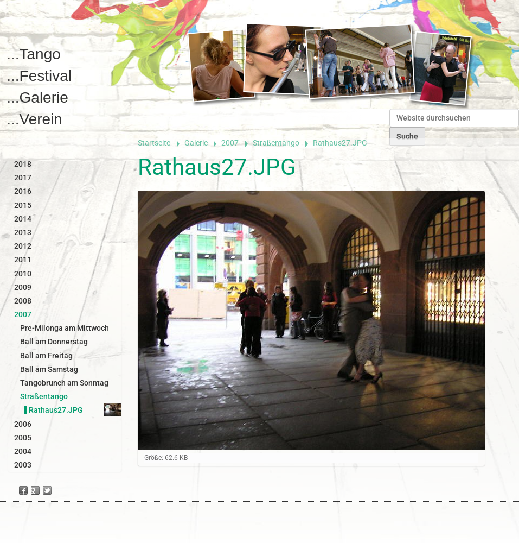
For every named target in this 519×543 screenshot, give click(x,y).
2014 (22, 218)
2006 (22, 424)
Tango (40, 54)
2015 (22, 205)
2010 (22, 273)
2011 (22, 259)
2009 (22, 287)
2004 (22, 451)
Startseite (154, 142)
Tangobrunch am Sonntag (64, 382)
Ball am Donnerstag (54, 341)
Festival (46, 75)
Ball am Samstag (49, 369)
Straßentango (276, 142)
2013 (22, 232)
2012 (22, 246)
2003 (22, 464)
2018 (22, 164)
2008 (22, 300)
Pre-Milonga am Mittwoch (64, 328)
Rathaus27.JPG (56, 410)
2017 (22, 177)
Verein (41, 119)
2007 (230, 142)
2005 (22, 437)
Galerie (44, 97)
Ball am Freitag (46, 355)
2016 (22, 191)
